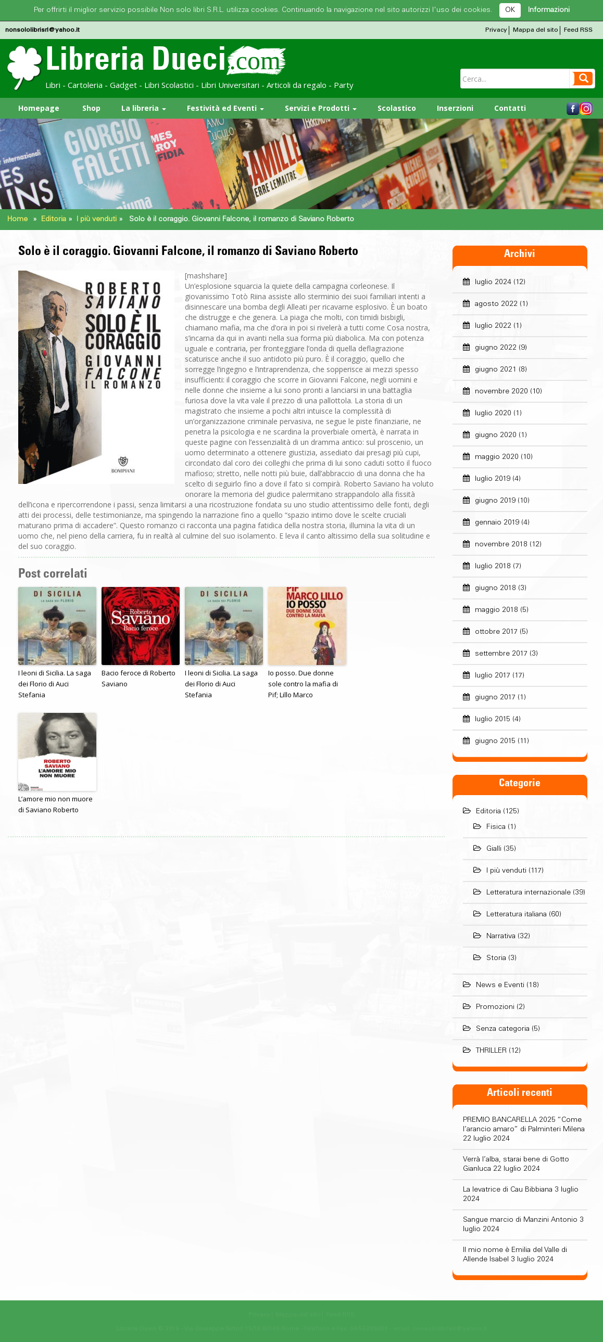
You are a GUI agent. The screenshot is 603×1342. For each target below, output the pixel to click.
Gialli (493, 849)
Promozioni (495, 1007)
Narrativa (501, 936)
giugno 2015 (495, 741)
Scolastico (397, 108)
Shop (90, 108)
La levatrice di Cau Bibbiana (507, 1190)
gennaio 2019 (497, 523)
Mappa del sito (535, 30)
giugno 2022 (496, 348)
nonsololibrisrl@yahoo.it (42, 30)
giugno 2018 (495, 588)
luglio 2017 (492, 676)
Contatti (510, 108)
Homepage (38, 108)
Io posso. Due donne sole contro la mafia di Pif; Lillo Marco (303, 683)
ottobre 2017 (496, 632)
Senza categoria (503, 1029)
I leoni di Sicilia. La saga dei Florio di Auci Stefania (54, 683)
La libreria (143, 108)
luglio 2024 (493, 282)
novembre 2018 (501, 544)
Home (17, 219)
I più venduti (97, 219)
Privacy (496, 30)
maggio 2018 (496, 610)
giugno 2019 (495, 501)
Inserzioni (455, 108)
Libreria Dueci (165, 62)
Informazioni (549, 10)
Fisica (496, 827)
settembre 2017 (501, 654)
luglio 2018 (493, 566)
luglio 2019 (492, 479)
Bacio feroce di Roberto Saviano (138, 678)
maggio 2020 (497, 457)
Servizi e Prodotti (321, 108)
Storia (496, 958)
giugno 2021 (496, 370)
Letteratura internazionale (528, 893)
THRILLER (491, 1051)
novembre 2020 (501, 391)
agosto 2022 (496, 304)
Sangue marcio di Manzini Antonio (520, 1220)
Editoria (53, 219)
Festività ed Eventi (225, 108)
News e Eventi (500, 985)
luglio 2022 (493, 326)
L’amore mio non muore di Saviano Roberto (55, 804)
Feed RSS (578, 30)
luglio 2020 (493, 413)
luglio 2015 (492, 719)
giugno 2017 (495, 697)
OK (510, 10)
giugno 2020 (496, 435)
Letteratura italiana (516, 914)
